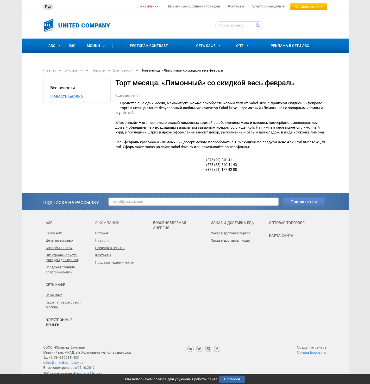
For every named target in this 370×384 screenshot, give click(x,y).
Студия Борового (311, 352)
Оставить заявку (308, 6)
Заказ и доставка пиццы (230, 240)
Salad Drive (54, 295)
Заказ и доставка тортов (230, 233)
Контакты (236, 6)
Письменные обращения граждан (193, 6)
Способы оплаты (59, 248)
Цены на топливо (59, 240)
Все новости (62, 87)
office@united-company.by (63, 362)
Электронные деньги (268, 6)
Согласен (232, 379)
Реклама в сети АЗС (290, 46)
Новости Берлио (66, 96)
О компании (148, 6)
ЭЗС (72, 46)
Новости (102, 240)
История (102, 233)
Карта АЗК (54, 233)
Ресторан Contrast (149, 46)
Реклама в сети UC (110, 248)
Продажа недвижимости (114, 262)
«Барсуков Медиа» (87, 373)
